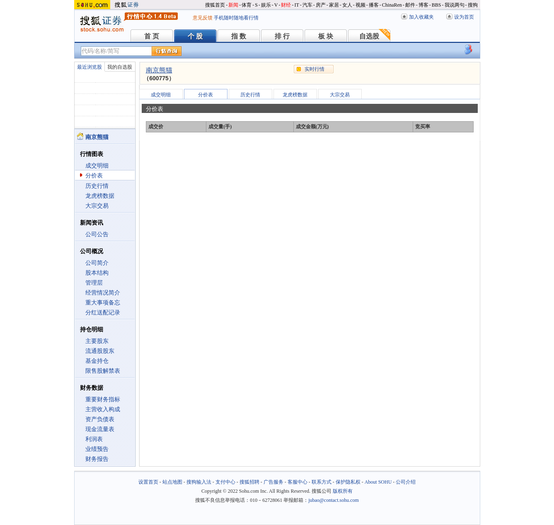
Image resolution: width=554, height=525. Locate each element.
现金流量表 (99, 429)
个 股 (195, 36)
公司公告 (97, 234)
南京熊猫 (159, 70)
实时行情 (314, 69)
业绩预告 (97, 449)
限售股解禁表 (102, 371)
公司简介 (97, 263)
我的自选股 (119, 67)
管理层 (94, 283)
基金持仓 (97, 361)
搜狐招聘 (249, 482)
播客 (374, 5)
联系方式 (321, 482)
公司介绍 (406, 482)
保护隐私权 (348, 482)
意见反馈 (203, 18)
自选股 (369, 36)
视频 (360, 5)
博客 (423, 5)
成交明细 (97, 166)
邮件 (410, 5)
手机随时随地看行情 (236, 18)
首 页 (151, 36)
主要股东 (97, 341)
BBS (436, 5)
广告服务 (273, 482)
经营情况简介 (102, 293)
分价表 (94, 176)
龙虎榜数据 (99, 196)
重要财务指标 (102, 399)
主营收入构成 (102, 409)
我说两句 (454, 5)
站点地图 (172, 482)
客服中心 (297, 482)
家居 (334, 5)
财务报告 (97, 459)
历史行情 (97, 186)
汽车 (307, 5)
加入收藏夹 (421, 17)
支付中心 (225, 482)
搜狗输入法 (198, 482)
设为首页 (464, 17)
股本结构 (97, 273)
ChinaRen (392, 5)
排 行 (282, 36)
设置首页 (148, 482)
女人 (347, 5)
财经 (286, 5)
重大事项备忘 (102, 303)
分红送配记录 (102, 312)
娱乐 (266, 5)
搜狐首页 (215, 5)
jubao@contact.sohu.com (333, 500)
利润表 (94, 439)
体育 (247, 5)
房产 (321, 5)
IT (296, 5)
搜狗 (473, 5)
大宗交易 (97, 206)
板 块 (325, 36)
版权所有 (343, 491)
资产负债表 (99, 419)
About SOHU (378, 482)
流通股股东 (99, 351)
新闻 (233, 5)
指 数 (238, 36)
